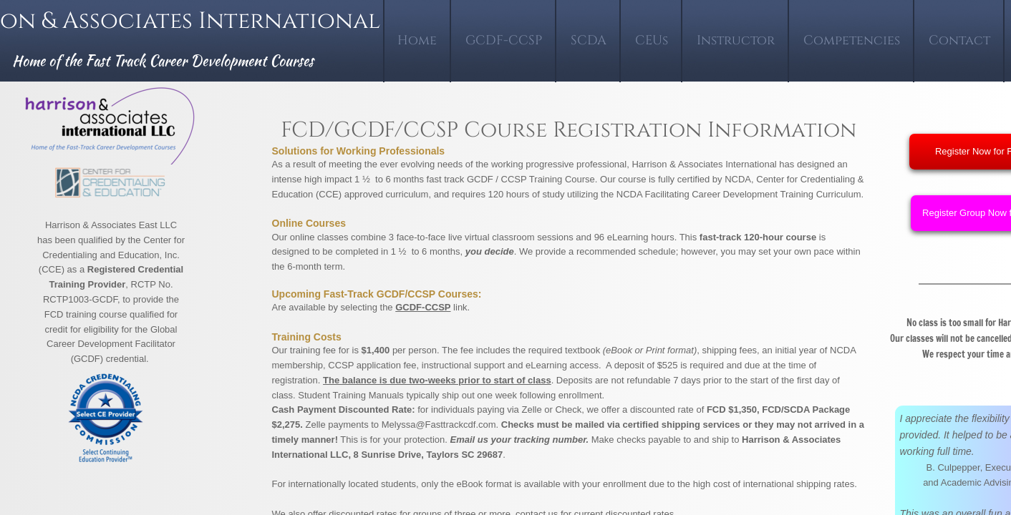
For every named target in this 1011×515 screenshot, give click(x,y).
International (292, 21)
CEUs (651, 40)
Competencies (851, 40)
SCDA (588, 40)
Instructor (736, 40)
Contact (959, 40)
